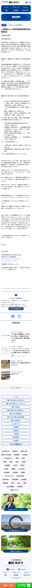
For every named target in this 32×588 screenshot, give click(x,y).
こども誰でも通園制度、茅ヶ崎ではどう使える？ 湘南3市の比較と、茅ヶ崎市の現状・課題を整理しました (20, 351)
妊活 (24, 469)
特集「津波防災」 (16, 434)
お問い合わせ (26, 575)
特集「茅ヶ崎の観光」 (16, 427)
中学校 (22, 476)
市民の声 (15, 462)
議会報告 (4, 25)
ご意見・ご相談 (8, 585)
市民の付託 (6, 490)
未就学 (13, 356)
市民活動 (24, 490)
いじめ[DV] (22, 479)
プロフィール (16, 572)
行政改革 (25, 465)
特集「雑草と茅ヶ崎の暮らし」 (16, 424)
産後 (11, 472)
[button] (26, 2)
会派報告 (16, 454)
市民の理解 (15, 490)
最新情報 (16, 575)
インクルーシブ (9, 487)
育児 (23, 371)
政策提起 (17, 465)
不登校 (6, 479)
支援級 (13, 479)
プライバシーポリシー (16, 578)
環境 (17, 469)
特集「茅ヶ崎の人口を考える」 (16, 414)
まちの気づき (6, 462)
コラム (16, 411)
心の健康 (15, 483)
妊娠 (5, 472)
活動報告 (16, 441)
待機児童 (7, 476)
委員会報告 (16, 451)
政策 (5, 575)
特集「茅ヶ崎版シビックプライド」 (16, 417)
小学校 (15, 476)
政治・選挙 (24, 462)
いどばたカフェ (16, 437)
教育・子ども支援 (16, 371)
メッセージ (26, 572)
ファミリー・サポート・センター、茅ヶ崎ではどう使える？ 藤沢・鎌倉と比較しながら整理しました (20, 366)
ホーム (5, 572)
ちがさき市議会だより (16, 457)
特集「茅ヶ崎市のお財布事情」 (16, 431)
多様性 (23, 483)
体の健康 (7, 483)
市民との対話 (20, 487)
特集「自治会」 (16, 421)
